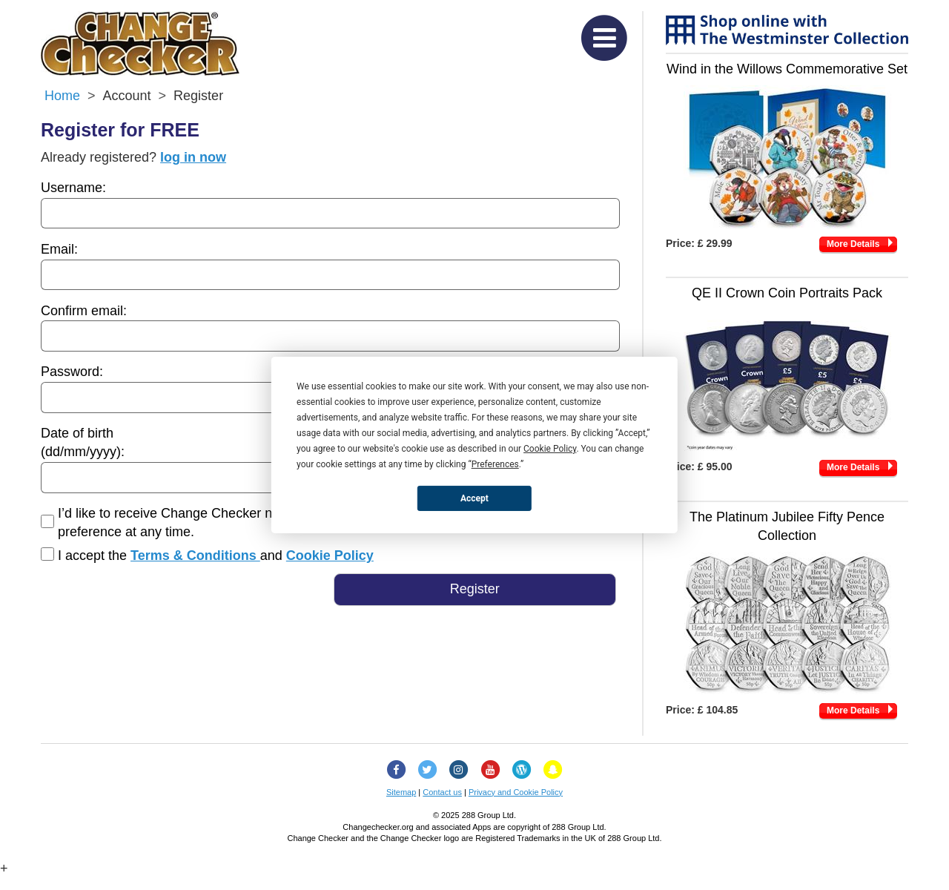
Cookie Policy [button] (549, 449)
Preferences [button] (495, 464)
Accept (474, 497)
